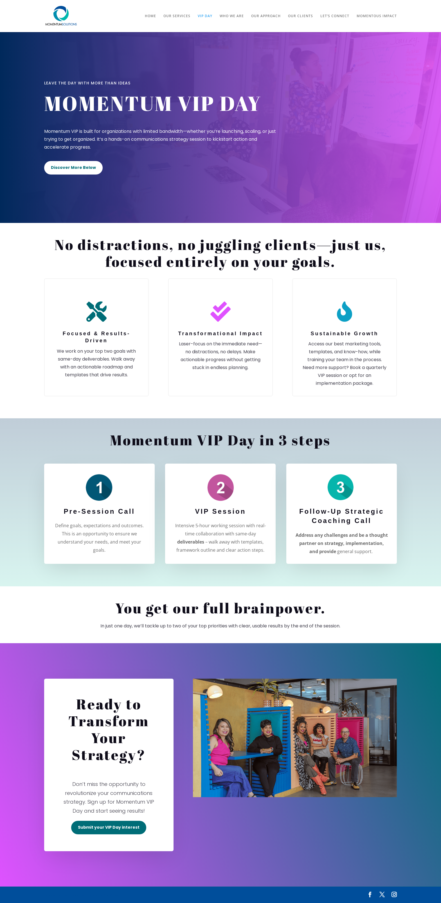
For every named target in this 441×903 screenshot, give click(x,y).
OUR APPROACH (266, 16)
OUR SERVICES (176, 16)
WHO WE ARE (232, 16)
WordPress (110, 895)
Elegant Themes (72, 895)
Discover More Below (73, 167)
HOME (150, 16)
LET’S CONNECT (334, 16)
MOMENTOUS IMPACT (377, 16)
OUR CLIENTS (300, 16)
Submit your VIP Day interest (109, 827)
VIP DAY (205, 16)
